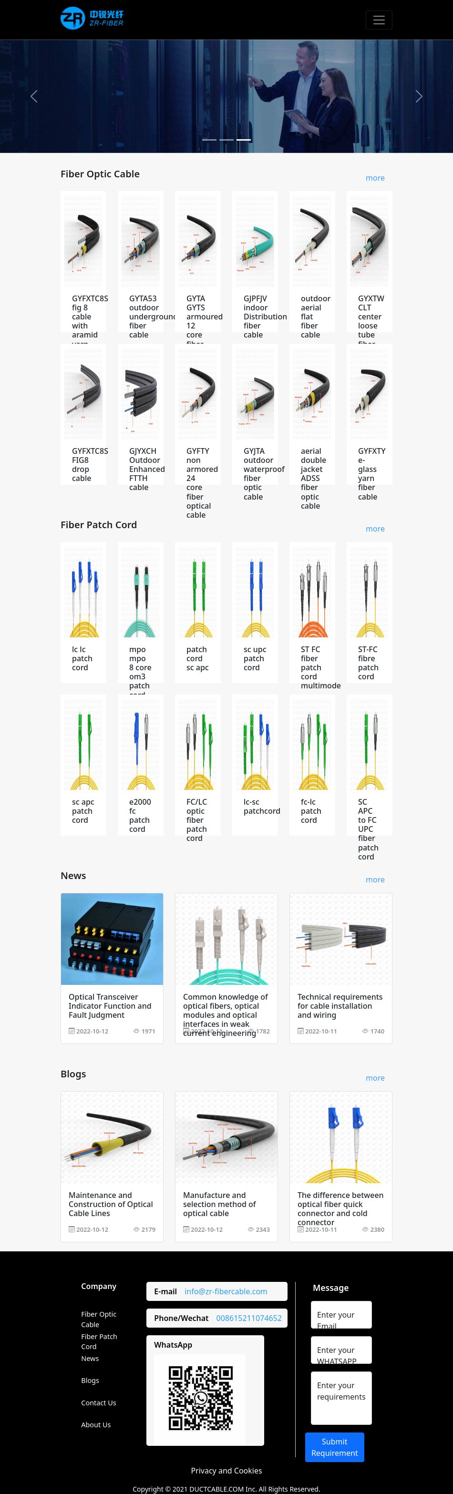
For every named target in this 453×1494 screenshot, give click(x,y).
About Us (96, 1424)
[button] (34, 96)
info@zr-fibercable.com (226, 1291)
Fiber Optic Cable (98, 1319)
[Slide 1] (209, 139)
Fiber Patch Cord (99, 1341)
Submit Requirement (334, 1447)
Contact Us (98, 1402)
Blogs (90, 1380)
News (90, 1358)
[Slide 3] (244, 139)
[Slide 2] (226, 139)
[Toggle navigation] (379, 20)
